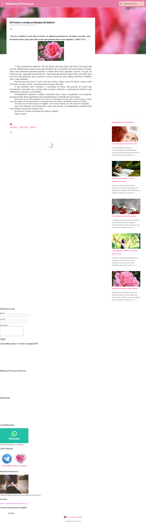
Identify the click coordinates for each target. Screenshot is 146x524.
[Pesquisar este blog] (133, 3)
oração (32, 127)
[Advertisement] (51, 171)
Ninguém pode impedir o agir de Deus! (124, 288)
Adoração (14, 127)
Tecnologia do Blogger (73, 517)
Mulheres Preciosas (20, 4)
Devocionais (24, 127)
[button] (11, 29)
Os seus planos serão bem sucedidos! (124, 216)
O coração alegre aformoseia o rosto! (124, 144)
